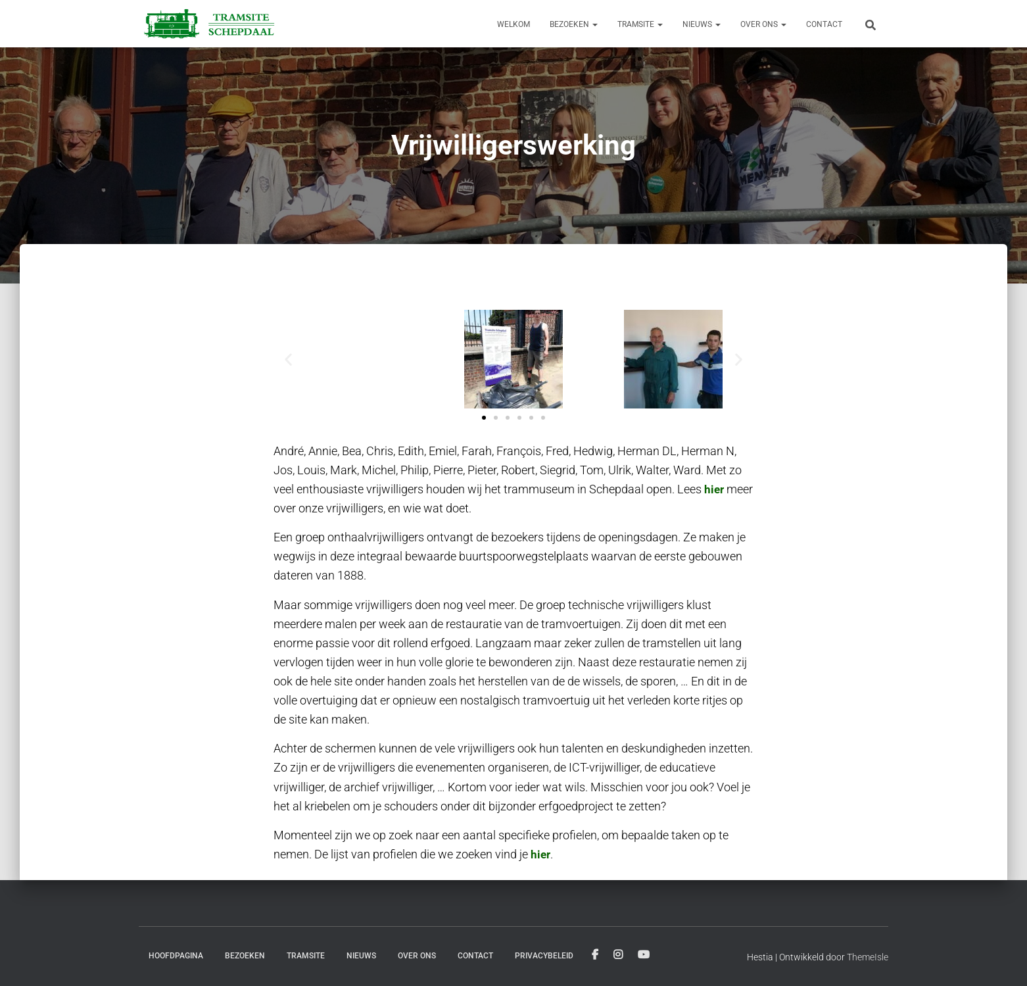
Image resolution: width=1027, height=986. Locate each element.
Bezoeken (574, 24)
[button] (288, 359)
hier (714, 489)
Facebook (595, 955)
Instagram (618, 955)
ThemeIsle (867, 957)
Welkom (513, 24)
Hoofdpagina (176, 955)
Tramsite (640, 24)
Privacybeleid (544, 955)
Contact (824, 24)
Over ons (763, 24)
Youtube (643, 955)
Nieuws (701, 24)
